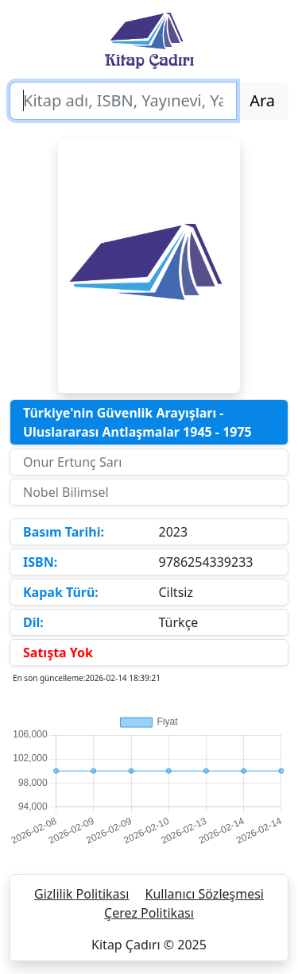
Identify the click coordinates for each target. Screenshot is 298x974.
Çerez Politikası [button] (149, 913)
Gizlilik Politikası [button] (81, 894)
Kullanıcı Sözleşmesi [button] (204, 894)
